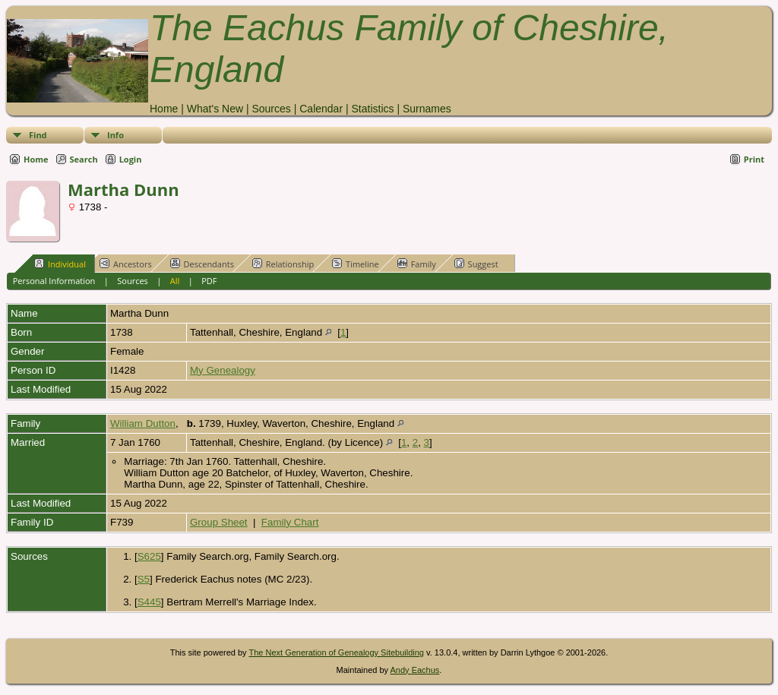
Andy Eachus (415, 669)
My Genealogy (222, 370)
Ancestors (126, 263)
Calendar (321, 109)
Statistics (372, 109)
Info (115, 135)
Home (164, 109)
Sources (270, 109)
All (175, 280)
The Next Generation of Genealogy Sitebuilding (336, 652)
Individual (60, 263)
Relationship (283, 263)
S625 (149, 556)
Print (754, 159)
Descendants (202, 263)
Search (84, 159)
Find (38, 135)
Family (416, 263)
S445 (149, 602)
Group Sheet (219, 522)
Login (130, 159)
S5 (144, 579)
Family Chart (290, 522)
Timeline (355, 263)
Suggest (476, 263)
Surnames (427, 109)
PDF (209, 280)
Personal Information (54, 280)
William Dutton (143, 423)
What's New (215, 109)
